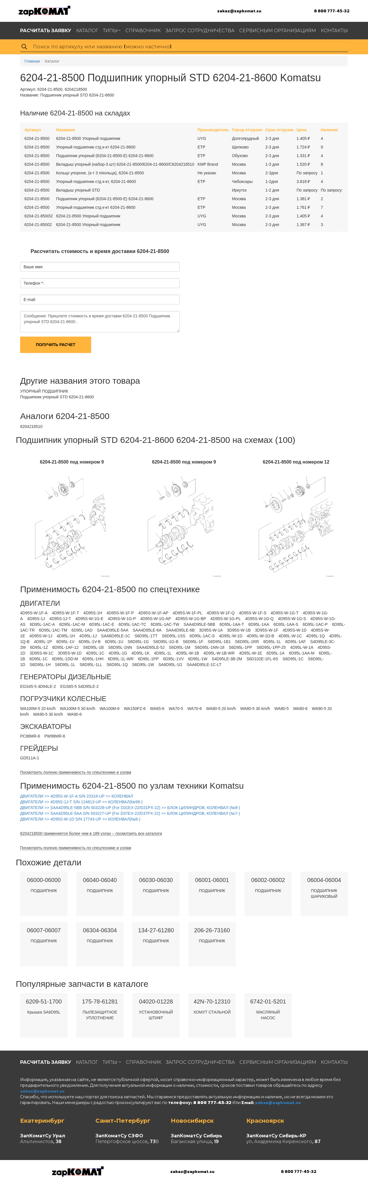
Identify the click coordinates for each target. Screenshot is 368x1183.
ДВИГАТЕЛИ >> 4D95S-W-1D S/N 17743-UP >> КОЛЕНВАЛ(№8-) (80, 819)
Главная (32, 61)
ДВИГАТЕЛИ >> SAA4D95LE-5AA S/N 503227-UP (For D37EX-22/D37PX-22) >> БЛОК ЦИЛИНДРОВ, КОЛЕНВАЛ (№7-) (130, 813)
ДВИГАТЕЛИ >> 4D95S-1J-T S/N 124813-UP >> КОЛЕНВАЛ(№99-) (81, 802)
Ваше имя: (33, 267)
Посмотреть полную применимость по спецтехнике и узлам (75, 772)
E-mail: (30, 299)
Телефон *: (34, 283)
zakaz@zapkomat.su (239, 10)
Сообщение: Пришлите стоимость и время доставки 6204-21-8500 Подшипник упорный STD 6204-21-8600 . (100, 321)
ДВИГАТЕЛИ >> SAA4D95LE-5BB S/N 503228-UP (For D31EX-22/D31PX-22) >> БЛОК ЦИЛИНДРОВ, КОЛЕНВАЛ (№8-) (130, 807)
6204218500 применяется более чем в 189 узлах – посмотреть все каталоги (91, 833)
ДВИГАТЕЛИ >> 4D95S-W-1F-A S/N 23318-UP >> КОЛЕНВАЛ (76, 796)
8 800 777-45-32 (331, 10)
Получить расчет (55, 344)
